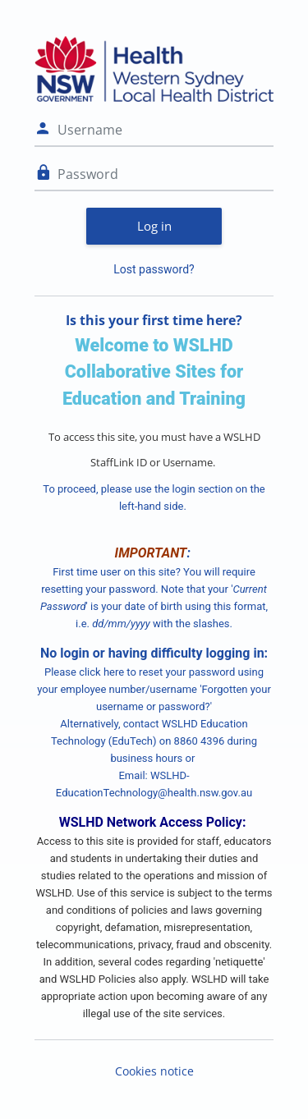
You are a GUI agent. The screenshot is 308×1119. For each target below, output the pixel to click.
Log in (154, 226)
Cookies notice (154, 1071)
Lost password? (153, 269)
